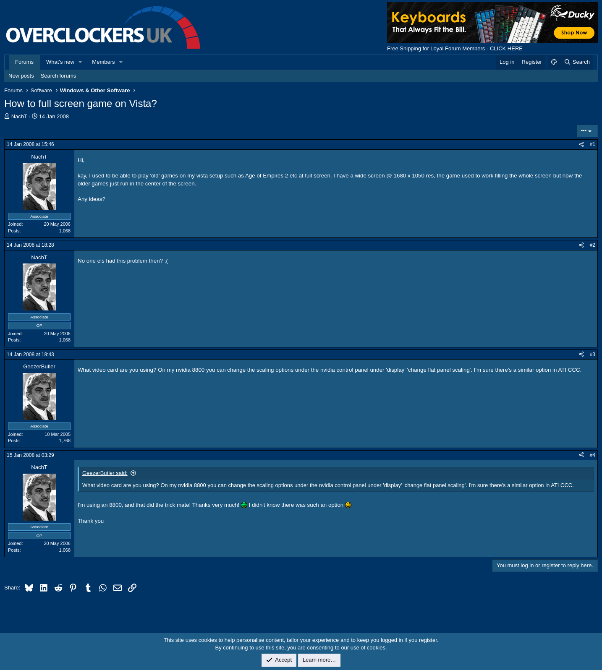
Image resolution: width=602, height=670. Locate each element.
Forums (24, 62)
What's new (60, 62)
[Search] (576, 62)
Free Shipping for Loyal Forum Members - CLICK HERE (455, 48)
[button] (80, 62)
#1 (592, 144)
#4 (592, 455)
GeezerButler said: (105, 473)
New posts (21, 76)
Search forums (58, 76)
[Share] (581, 144)
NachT (19, 116)
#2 (592, 245)
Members (103, 62)
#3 (592, 354)
